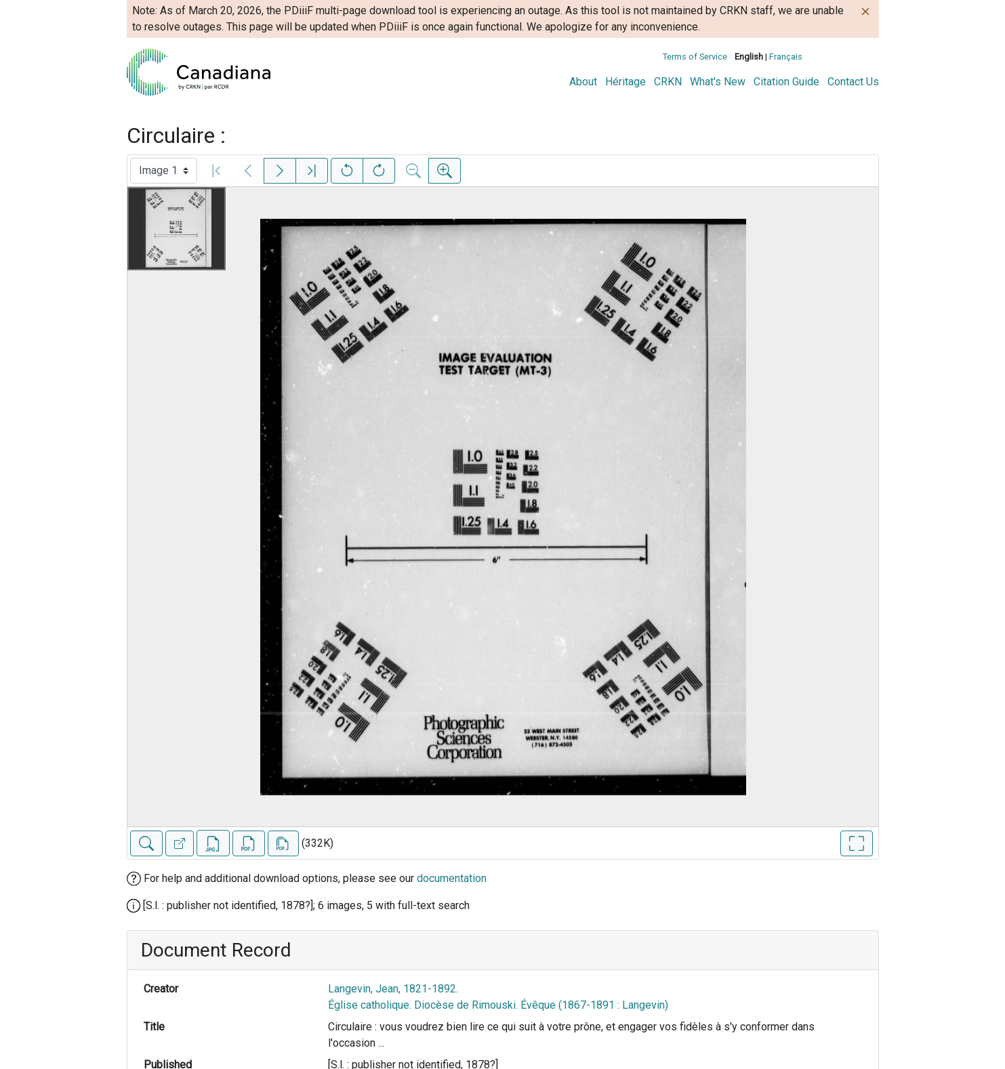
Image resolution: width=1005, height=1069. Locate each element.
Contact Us (853, 81)
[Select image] (163, 171)
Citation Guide (786, 81)
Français (785, 56)
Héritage (625, 81)
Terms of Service (695, 56)
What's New (717, 81)
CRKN (668, 81)
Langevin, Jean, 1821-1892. (393, 988)
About (583, 81)
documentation (452, 878)
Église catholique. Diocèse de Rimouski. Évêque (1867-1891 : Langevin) (498, 1005)
